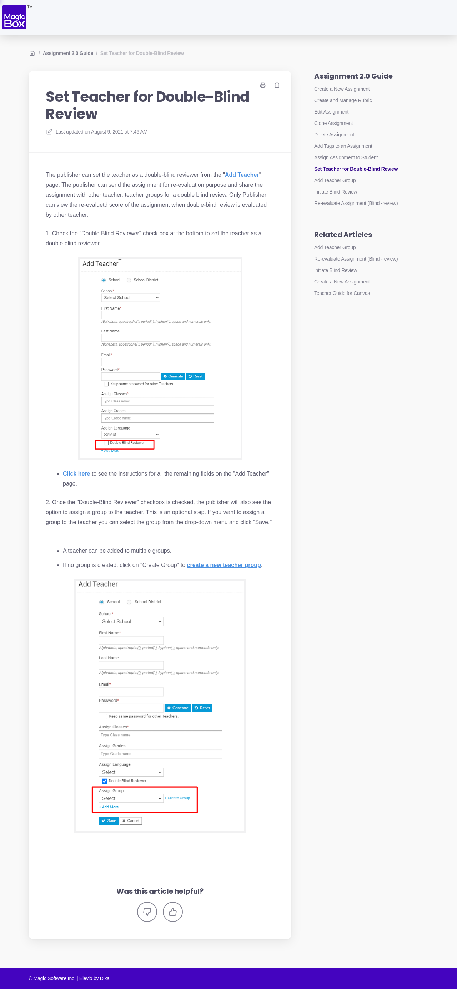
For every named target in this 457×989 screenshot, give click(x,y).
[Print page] (262, 85)
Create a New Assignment (342, 89)
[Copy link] (277, 85)
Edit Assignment (331, 112)
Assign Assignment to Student (346, 157)
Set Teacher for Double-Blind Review (142, 53)
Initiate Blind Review (335, 192)
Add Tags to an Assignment (343, 146)
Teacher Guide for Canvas (342, 293)
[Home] (17, 17)
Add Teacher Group (335, 180)
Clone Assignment (333, 123)
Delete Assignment (334, 134)
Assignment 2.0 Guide (68, 53)
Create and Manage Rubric (343, 100)
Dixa (105, 978)
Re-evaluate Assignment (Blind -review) (356, 203)
